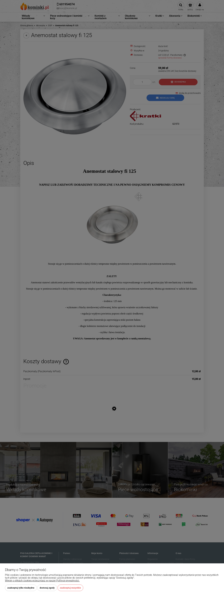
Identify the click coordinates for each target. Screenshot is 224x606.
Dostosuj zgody (47, 588)
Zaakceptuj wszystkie (70, 588)
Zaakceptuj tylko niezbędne (20, 588)
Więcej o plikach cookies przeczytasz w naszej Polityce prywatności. (42, 580)
